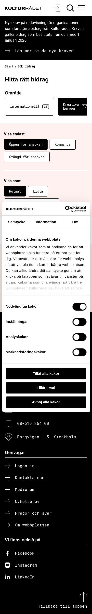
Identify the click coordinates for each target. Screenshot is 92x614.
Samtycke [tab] (16, 222)
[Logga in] (57, 8)
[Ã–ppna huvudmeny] (82, 8)
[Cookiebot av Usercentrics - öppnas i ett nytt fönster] (65, 209)
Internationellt (29, 106)
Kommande (62, 144)
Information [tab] (46, 222)
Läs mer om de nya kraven (44, 50)
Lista (38, 191)
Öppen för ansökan (25, 144)
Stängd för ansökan (26, 157)
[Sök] (71, 8)
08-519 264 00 (33, 423)
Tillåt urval (46, 388)
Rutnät (15, 191)
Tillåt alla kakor (46, 373)
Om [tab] (75, 222)
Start (9, 66)
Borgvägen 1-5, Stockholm (46, 436)
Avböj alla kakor (46, 402)
